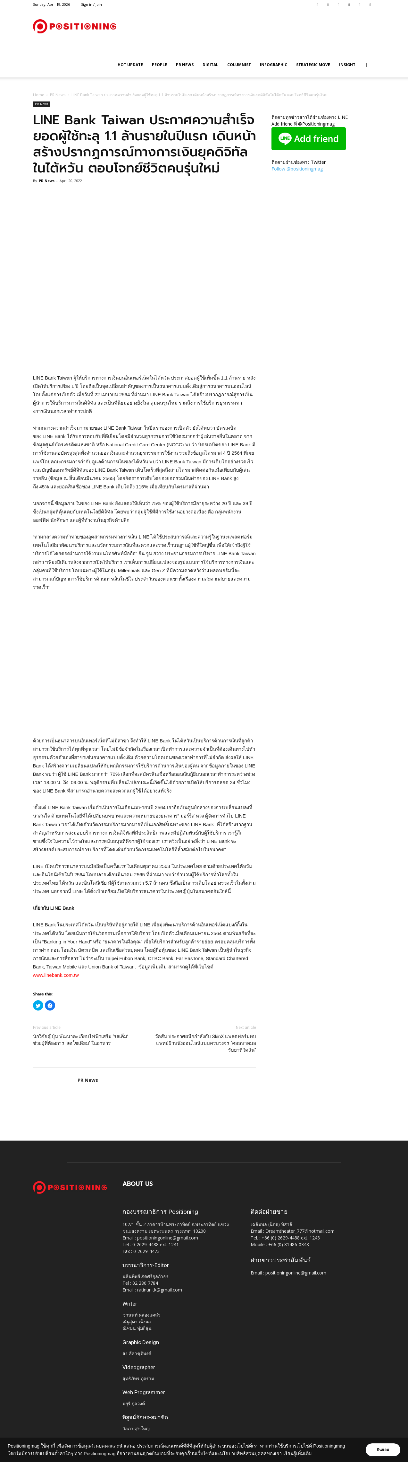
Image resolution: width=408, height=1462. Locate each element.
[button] (367, 65)
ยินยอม (383, 1450)
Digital (210, 64)
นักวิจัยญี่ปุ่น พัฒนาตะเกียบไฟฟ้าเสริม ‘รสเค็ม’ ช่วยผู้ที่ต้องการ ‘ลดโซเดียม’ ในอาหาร (80, 1040)
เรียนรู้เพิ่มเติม (297, 1453)
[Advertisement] (145, 357)
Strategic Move (313, 64)
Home (38, 95)
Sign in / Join (91, 4)
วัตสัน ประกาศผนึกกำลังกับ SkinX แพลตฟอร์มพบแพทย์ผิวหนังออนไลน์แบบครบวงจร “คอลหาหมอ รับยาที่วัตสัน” (205, 1043)
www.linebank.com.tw (56, 975)
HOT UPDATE (130, 64)
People (159, 64)
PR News (185, 64)
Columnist (239, 64)
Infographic (273, 64)
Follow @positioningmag (297, 169)
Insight (347, 64)
